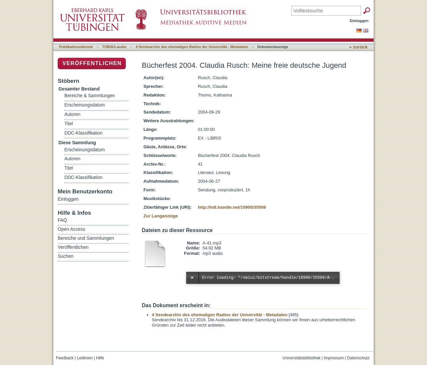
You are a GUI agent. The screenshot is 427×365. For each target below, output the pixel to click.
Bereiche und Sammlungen (86, 238)
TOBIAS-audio (114, 47)
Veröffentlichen (91, 63)
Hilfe (100, 358)
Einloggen (359, 20)
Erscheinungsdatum (84, 105)
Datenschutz (358, 358)
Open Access (71, 229)
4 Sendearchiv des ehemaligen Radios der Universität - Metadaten (192, 47)
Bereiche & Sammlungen (89, 95)
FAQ (62, 220)
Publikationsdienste (76, 47)
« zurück (358, 46)
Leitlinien (85, 358)
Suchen (65, 256)
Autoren (72, 114)
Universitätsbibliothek (302, 358)
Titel (68, 123)
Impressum (334, 358)
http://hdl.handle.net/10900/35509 (232, 207)
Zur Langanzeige (160, 215)
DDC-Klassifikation (83, 133)
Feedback (65, 358)
